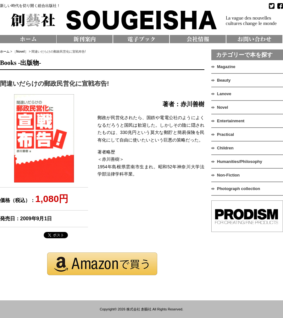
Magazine (226, 66)
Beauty (223, 80)
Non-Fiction (228, 175)
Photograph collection (238, 188)
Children (225, 148)
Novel (20, 51)
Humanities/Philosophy (239, 161)
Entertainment (230, 121)
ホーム (4, 51)
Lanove (224, 93)
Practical (225, 134)
